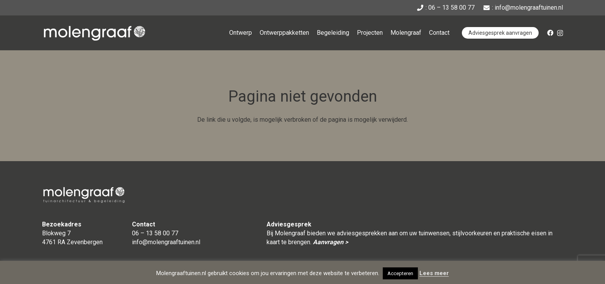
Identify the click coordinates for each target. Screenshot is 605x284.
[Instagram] (560, 33)
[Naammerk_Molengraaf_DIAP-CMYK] (94, 33)
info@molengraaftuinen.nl (166, 242)
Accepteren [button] (400, 273)
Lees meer (434, 273)
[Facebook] (550, 33)
